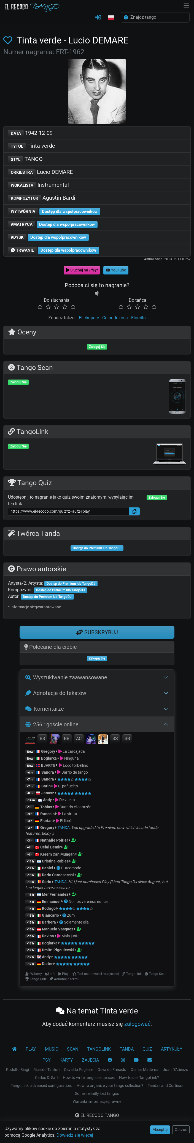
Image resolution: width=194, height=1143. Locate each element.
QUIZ (147, 1049)
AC (79, 738)
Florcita (138, 317)
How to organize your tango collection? (110, 1085)
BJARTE (48, 765)
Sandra (48, 772)
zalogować (137, 1024)
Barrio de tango (74, 772)
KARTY (66, 1060)
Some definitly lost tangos (97, 1093)
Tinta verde (31, 146)
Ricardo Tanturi (46, 1069)
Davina (48, 936)
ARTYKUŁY (171, 1049)
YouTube (116, 270)
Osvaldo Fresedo (112, 1069)
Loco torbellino (75, 765)
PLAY (31, 1049)
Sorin (46, 786)
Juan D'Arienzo (175, 1069)
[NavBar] (186, 5)
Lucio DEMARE (40, 172)
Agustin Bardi (41, 198)
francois (47, 814)
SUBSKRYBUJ (97, 632)
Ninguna (71, 758)
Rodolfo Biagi (17, 1069)
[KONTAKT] (149, 1060)
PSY (46, 1060)
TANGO (25, 159)
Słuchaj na (82, 270)
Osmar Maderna (144, 1069)
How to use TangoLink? (139, 1077)
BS (42, 738)
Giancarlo (50, 915)
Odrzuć (181, 1129)
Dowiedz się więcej (74, 1135)
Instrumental (38, 185)
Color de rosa (115, 317)
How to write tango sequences (89, 1077)
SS (115, 738)
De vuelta (67, 800)
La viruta (69, 814)
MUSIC (51, 1049)
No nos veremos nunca (88, 901)
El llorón (67, 820)
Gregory (48, 751)
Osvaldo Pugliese (78, 1069)
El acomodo (71, 868)
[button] (111, 18)
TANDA (64, 827)
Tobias (46, 807)
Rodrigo (49, 908)
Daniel (47, 868)
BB (66, 738)
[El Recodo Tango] (14, 1049)
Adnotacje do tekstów (55, 693)
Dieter (47, 963)
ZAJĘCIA (90, 1060)
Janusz (47, 793)
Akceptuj (160, 1129)
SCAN (72, 1049)
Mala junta (70, 936)
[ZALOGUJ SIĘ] (98, 17)
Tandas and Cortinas (165, 1085)
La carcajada (74, 751)
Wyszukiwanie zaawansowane (66, 677)
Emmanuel (51, 901)
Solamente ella (76, 922)
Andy (47, 800)
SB (127, 738)
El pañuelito (68, 786)
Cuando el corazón (75, 807)
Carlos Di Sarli (46, 1077)
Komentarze (44, 708)
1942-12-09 (30, 133)
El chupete (89, 317)
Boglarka (49, 758)
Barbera (49, 922)
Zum (71, 915)
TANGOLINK (99, 1049)
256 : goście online (52, 724)
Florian (46, 820)
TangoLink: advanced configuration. (41, 1085)
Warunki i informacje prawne (97, 1101)
